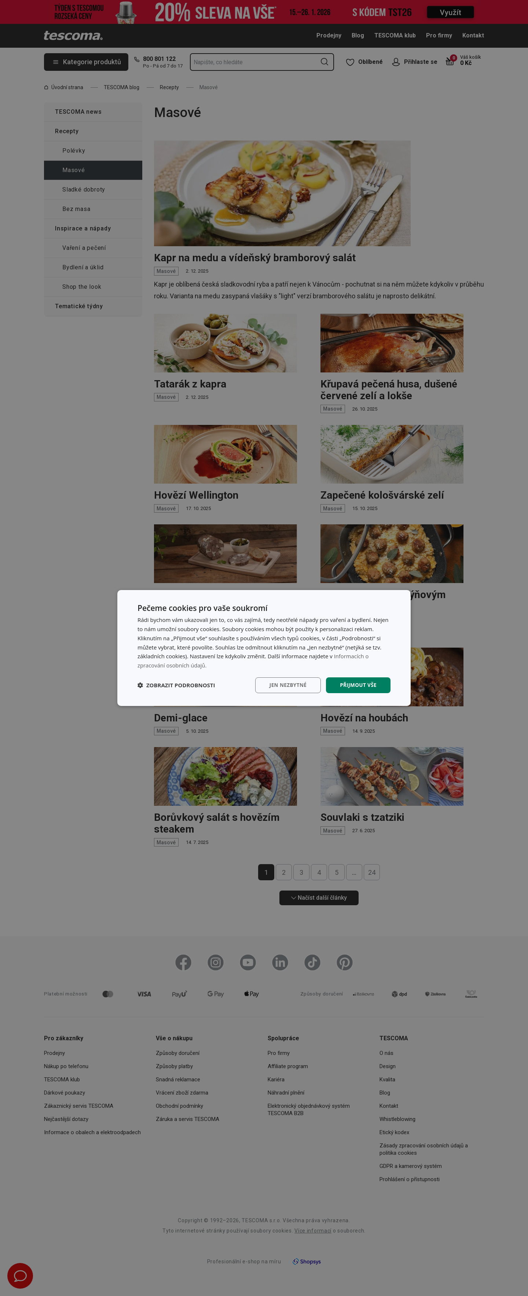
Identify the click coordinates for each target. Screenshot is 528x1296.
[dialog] (264, 648)
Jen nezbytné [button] (286, 684)
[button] (176, 685)
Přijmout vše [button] (358, 684)
